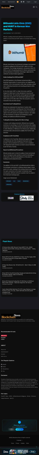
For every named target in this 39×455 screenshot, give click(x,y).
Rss (3, 371)
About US (3, 349)
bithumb (9, 181)
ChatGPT (3, 337)
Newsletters (5, 369)
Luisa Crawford (7, 33)
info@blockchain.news (22, 427)
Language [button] (19, 440)
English (29, 1)
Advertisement (11, 1)
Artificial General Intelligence (19, 396)
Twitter (3, 366)
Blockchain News (17, 437)
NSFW (10, 396)
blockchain (26, 181)
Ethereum (33, 396)
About (3, 1)
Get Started (19, 429)
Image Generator (5, 398)
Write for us (4, 356)
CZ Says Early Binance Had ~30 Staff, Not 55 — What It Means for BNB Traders (19, 265)
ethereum (9, 184)
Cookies (23, 443)
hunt (19, 181)
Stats (27, 443)
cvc (14, 181)
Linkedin (3, 364)
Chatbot (4, 335)
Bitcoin (28, 396)
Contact (3, 354)
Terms (12, 443)
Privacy (17, 443)
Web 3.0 (12, 398)
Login (35, 1)
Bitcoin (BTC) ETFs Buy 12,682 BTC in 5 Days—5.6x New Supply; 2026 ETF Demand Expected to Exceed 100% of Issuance (19, 257)
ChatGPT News (4, 396)
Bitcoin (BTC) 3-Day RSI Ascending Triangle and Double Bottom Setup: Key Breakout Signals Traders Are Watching (19, 273)
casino (2, 339)
